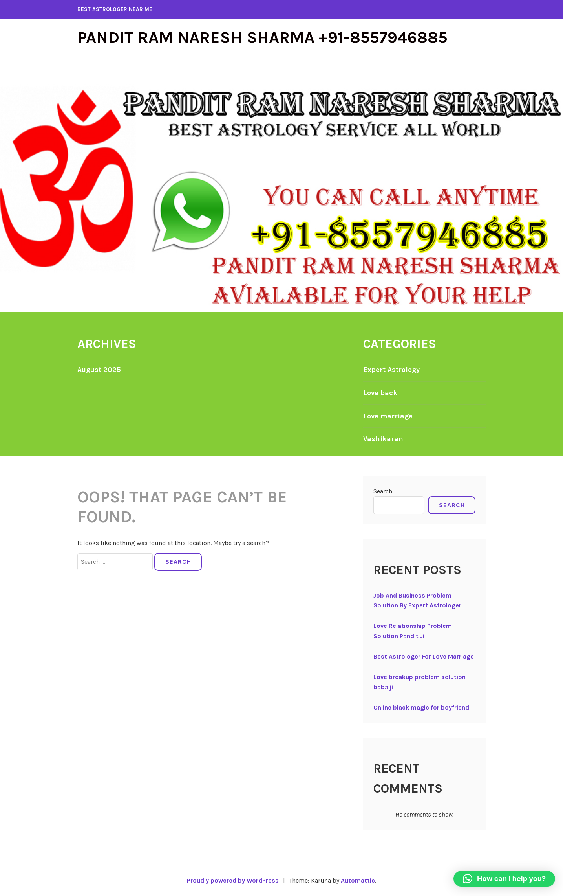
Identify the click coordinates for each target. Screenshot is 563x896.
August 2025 (99, 369)
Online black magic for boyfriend (421, 707)
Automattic (358, 880)
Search (382, 491)
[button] (504, 879)
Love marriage (388, 416)
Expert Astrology (391, 369)
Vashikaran (383, 438)
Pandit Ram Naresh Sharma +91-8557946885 (262, 37)
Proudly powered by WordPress (233, 880)
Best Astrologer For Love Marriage (423, 656)
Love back (380, 392)
